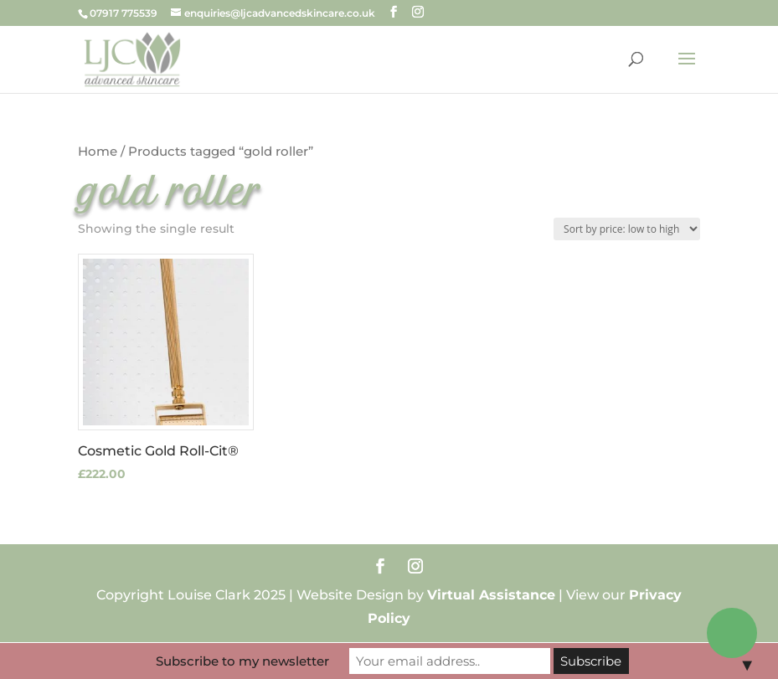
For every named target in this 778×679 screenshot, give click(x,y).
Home (97, 151)
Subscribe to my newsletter (242, 661)
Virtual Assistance (491, 595)
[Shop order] (627, 229)
